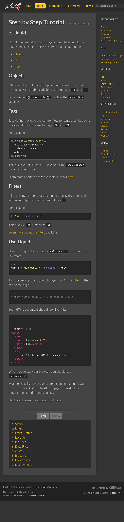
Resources (55, 6)
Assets (19, 451)
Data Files (21, 446)
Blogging (21, 455)
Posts (103, 80)
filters (18, 66)
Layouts (20, 437)
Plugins (104, 150)
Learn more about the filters (27, 232)
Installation (106, 30)
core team (41, 487)
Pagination (106, 136)
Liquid (19, 428)
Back (44, 415)
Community (106, 37)
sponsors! (116, 492)
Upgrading (106, 157)
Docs (40, 6)
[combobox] (109, 6)
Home (28, 6)
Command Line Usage (112, 55)
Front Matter (23, 433)
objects (19, 54)
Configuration (107, 58)
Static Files (106, 97)
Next (55, 415)
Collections (22, 460)
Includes (20, 442)
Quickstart (106, 27)
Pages (103, 76)
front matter (72, 280)
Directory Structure (110, 111)
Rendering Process (110, 62)
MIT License (38, 495)
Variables (105, 118)
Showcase (74, 6)
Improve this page (80, 23)
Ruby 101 (105, 34)
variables (67, 85)
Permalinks (106, 129)
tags (17, 60)
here (70, 176)
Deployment (23, 464)
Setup (85, 251)
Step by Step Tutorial (111, 41)
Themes (104, 132)
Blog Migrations (109, 154)
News (89, 6)
